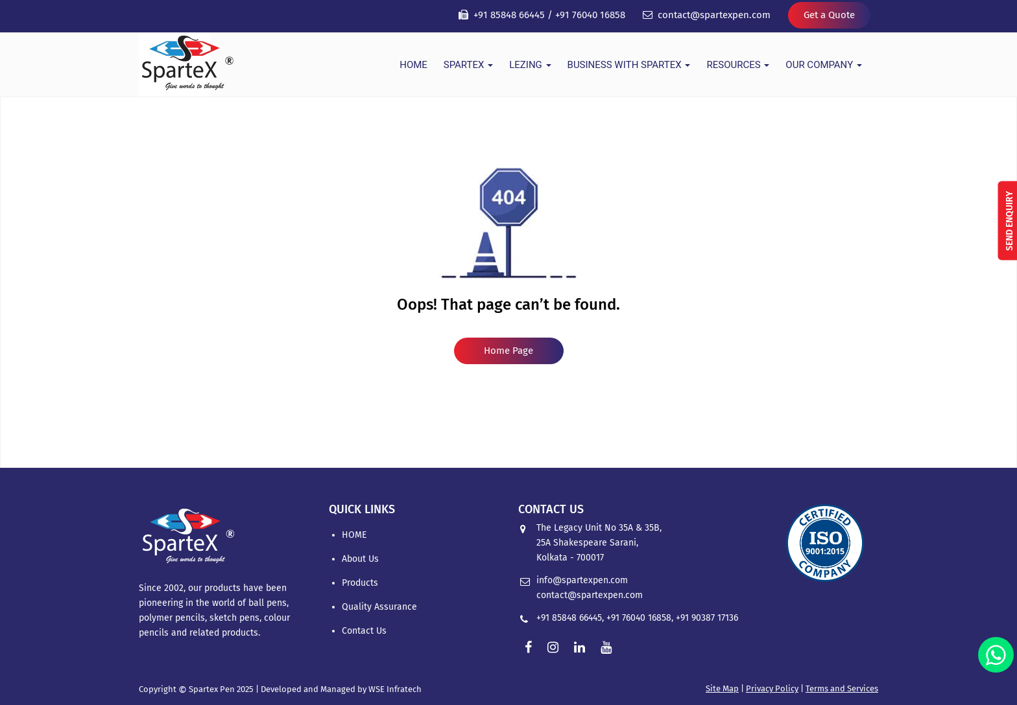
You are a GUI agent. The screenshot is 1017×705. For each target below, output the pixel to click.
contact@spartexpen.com (714, 15)
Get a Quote (829, 15)
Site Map (722, 688)
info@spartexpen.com (582, 580)
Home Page (508, 350)
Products (360, 582)
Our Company (823, 65)
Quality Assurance (379, 606)
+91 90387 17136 (707, 617)
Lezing (530, 65)
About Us (360, 558)
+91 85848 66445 (509, 15)
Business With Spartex (629, 65)
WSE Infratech (395, 689)
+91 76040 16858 (590, 15)
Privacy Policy (772, 688)
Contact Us (364, 630)
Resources (737, 65)
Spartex (468, 65)
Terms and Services (842, 688)
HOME (413, 65)
